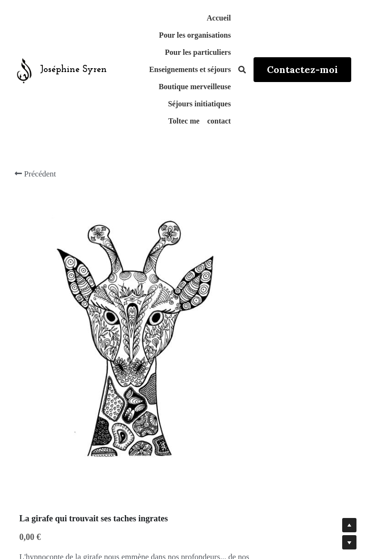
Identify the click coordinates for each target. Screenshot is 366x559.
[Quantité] (277, 315)
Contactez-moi (302, 69)
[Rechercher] (242, 70)
